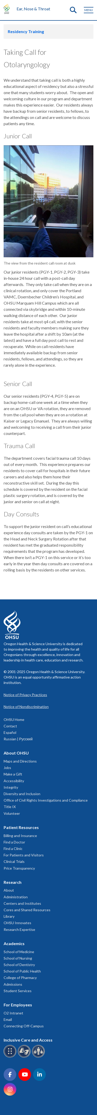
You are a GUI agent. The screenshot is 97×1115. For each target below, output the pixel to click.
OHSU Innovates (17, 923)
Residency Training (26, 31)
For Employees (18, 1004)
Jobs (7, 767)
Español (10, 732)
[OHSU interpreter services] (39, 1056)
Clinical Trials (14, 861)
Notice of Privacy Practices (25, 694)
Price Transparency (19, 868)
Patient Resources (21, 827)
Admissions (13, 984)
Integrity (11, 787)
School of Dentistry (19, 964)
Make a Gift (13, 774)
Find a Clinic (13, 848)
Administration (16, 897)
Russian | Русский (18, 739)
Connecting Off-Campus (24, 1026)
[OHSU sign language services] (25, 1056)
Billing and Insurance (20, 835)
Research (12, 882)
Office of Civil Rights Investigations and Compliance (46, 800)
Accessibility (14, 781)
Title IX (10, 806)
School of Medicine (19, 952)
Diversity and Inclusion (22, 794)
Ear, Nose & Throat (33, 8)
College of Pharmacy (20, 977)
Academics (14, 943)
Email (8, 1019)
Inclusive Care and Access (28, 1039)
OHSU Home (14, 719)
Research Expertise (19, 929)
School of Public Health (22, 971)
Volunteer (12, 813)
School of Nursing (18, 958)
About (9, 890)
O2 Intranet (13, 1013)
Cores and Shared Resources (27, 910)
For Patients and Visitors (24, 855)
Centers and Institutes (22, 903)
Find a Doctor (14, 842)
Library (9, 916)
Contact (10, 726)
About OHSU (16, 752)
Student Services (18, 991)
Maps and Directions (20, 761)
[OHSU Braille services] (11, 1056)
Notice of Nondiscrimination (26, 706)
